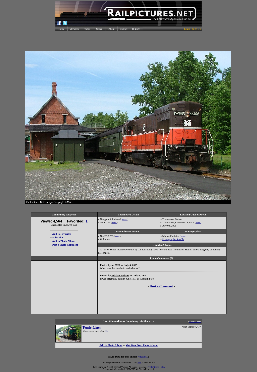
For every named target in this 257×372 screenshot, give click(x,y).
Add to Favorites (61, 233)
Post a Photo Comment (65, 244)
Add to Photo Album (63, 241)
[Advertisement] (128, 41)
